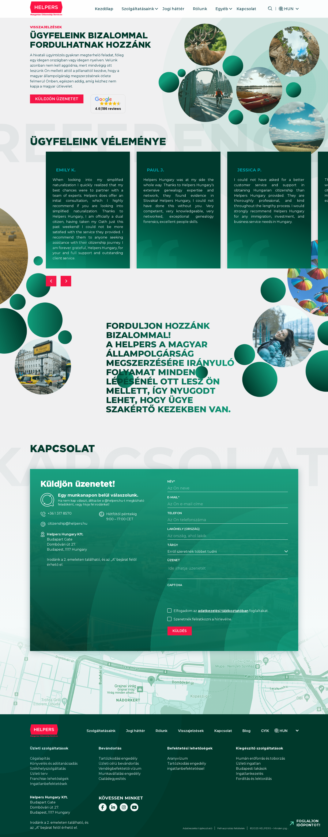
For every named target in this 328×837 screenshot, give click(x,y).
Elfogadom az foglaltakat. (221, 611)
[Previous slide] (51, 281)
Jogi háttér (173, 9)
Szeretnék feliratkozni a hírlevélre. (203, 619)
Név (171, 481)
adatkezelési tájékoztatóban (223, 611)
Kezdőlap (104, 9)
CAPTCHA (174, 585)
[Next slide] (66, 281)
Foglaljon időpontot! (308, 823)
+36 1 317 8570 (60, 513)
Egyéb (221, 9)
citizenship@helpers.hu (67, 524)
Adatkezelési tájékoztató (197, 828)
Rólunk (200, 9)
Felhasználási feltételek (231, 828)
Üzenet (173, 560)
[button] (108, 103)
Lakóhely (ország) (183, 529)
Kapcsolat (246, 9)
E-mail (173, 497)
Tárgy (172, 545)
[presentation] (199, 597)
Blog (246, 731)
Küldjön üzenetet (56, 99)
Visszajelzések (191, 731)
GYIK (265, 731)
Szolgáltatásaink (138, 9)
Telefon (174, 513)
